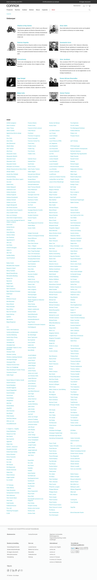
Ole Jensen (52, 417)
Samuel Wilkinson (75, 225)
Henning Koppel (32, 294)
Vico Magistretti (74, 456)
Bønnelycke (10, 319)
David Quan (10, 395)
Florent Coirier (31, 125)
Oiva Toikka (52, 415)
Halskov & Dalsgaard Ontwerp (36, 235)
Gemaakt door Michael (34, 174)
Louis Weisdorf (53, 161)
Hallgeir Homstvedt (33, 233)
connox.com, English (55, 547)
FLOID (8, 513)
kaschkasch (31, 481)
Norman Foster (53, 402)
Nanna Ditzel (52, 358)
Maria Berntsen (53, 230)
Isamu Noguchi (32, 347)
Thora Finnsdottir (75, 379)
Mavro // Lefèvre (53, 282)
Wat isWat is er (74, 484)
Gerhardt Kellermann (33, 184)
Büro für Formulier (11, 311)
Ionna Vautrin (31, 342)
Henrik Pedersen (32, 297)
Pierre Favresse (53, 499)
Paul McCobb (52, 461)
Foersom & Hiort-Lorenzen (35, 128)
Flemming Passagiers (12, 510)
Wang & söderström (75, 479)
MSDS (51, 348)
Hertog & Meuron (32, 317)
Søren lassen (73, 333)
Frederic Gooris (32, 146)
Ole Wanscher (53, 422)
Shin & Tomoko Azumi (76, 248)
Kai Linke (30, 463)
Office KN (51, 412)
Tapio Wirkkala (74, 351)
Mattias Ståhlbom (54, 279)
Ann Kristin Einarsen (12, 207)
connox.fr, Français (55, 557)
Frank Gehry (31, 143)
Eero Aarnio (10, 436)
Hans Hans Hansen (33, 243)
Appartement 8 (11, 240)
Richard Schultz (74, 166)
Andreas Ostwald (11, 200)
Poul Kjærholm (74, 123)
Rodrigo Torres (74, 184)
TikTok (19, 570)
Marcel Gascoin (53, 212)
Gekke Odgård (31, 171)
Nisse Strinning (53, 397)
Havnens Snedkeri (33, 274)
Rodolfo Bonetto (74, 179)
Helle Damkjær (32, 292)
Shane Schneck (74, 246)
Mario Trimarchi (53, 241)
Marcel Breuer (53, 210)
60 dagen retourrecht (12, 552)
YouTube (21, 570)
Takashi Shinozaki (75, 348)
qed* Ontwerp (74, 141)
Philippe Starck (53, 492)
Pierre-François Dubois (55, 505)
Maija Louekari (53, 192)
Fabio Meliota (10, 487)
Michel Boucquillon (54, 310)
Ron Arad (72, 189)
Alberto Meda (10, 146)
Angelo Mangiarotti (12, 205)
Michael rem (52, 300)
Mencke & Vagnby (54, 287)
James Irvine (31, 368)
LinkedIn (13, 570)
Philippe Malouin (53, 489)
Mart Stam (52, 248)
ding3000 (9, 408)
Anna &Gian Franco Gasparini (15, 210)
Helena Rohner (32, 287)
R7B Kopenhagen (75, 146)
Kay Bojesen (31, 486)
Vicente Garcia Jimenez (76, 453)
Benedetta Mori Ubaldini (13, 265)
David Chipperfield (11, 390)
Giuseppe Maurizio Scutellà (35, 210)
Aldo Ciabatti (10, 148)
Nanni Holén (52, 361)
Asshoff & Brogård (11, 247)
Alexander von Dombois (13, 166)
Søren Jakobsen (74, 330)
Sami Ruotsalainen (75, 223)
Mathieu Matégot (53, 271)
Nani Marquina (53, 356)
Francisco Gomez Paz (34, 141)
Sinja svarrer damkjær (76, 271)
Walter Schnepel (74, 476)
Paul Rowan (52, 464)
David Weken (10, 398)
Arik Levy (9, 242)
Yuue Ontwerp (74, 502)
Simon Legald (74, 269)
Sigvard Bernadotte (75, 258)
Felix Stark (9, 500)
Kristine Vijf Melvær (54, 123)
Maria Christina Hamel (55, 233)
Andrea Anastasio (11, 192)
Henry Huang (31, 304)
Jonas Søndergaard (33, 437)
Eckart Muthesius (11, 431)
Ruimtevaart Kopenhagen (77, 200)
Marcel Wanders (53, 215)
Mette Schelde (53, 289)
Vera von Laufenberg (76, 446)
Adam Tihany (10, 128)
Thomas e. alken (74, 364)
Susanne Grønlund (75, 325)
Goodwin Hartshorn (33, 215)
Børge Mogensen (11, 322)
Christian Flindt (11, 352)
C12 (8, 327)
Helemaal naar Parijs (33, 282)
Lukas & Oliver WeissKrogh (56, 182)
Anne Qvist (9, 224)
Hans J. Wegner (32, 246)
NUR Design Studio (54, 405)
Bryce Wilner (10, 309)
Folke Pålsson (31, 130)
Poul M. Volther (74, 125)
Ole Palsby (52, 420)
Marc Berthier (52, 200)
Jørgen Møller (31, 452)
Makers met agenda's (55, 197)
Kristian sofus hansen (34, 508)
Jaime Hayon (31, 360)
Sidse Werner (73, 251)
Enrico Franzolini (11, 457)
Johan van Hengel (33, 417)
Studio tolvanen (74, 323)
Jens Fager (31, 393)
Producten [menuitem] (10, 10)
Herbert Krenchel (32, 306)
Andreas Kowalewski (12, 197)
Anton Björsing (11, 232)
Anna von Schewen (12, 215)
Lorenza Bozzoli (53, 156)
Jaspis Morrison (32, 378)
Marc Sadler (52, 205)
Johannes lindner (32, 424)
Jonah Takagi (31, 434)
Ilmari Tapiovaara (32, 337)
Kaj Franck (31, 465)
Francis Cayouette (33, 138)
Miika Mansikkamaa (54, 323)
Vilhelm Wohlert (74, 464)
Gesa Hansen (31, 192)
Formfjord (30, 133)
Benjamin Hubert (11, 268)
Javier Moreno (32, 383)
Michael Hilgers (53, 297)
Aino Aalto (9, 138)
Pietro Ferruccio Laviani (55, 507)
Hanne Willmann (32, 238)
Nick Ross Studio (53, 379)
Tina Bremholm (74, 389)
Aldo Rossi (9, 151)
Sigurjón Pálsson (75, 256)
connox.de (52, 549)
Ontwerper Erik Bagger (55, 430)
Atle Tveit (9, 253)
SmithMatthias (74, 276)
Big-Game (9, 281)
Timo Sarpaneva (74, 387)
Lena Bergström (53, 146)
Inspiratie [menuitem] (45, 10)
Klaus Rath (31, 496)
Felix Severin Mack (12, 498)
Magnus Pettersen (54, 189)
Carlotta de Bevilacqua (13, 332)
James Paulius (32, 370)
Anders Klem (10, 184)
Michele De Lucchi (54, 315)
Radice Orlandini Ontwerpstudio (78, 148)
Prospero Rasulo (74, 136)
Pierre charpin (53, 497)
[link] (90, 6)
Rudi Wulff (73, 197)
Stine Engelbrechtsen (76, 305)
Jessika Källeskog (33, 404)
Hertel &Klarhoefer (33, 314)
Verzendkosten (35, 529)
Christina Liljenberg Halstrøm (14, 357)
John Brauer (31, 427)
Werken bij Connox (33, 549)
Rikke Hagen (73, 174)
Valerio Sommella (75, 438)
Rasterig (72, 161)
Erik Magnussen (11, 467)
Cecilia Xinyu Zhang (12, 337)
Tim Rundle (73, 384)
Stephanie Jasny (74, 294)
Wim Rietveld (73, 494)
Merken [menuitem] (31, 10)
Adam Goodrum (11, 125)
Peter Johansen (53, 481)
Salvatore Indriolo (75, 212)
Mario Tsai (52, 243)
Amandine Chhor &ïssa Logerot (15, 179)
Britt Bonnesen (10, 301)
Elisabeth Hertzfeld (12, 449)
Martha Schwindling (54, 253)
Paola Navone (53, 448)
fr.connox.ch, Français (55, 559)
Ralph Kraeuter (74, 156)
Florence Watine (32, 123)
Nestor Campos (53, 371)
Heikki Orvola (31, 279)
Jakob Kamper (32, 363)
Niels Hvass (52, 387)
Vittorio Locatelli (74, 466)
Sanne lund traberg (75, 230)
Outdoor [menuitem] (24, 10)
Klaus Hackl (31, 493)
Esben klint (9, 472)
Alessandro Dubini (11, 153)
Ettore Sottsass (11, 475)
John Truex (31, 432)
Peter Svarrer (52, 484)
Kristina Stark (31, 513)
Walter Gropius (74, 474)
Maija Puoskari (53, 194)
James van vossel (33, 373)
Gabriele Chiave (32, 159)
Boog (8, 296)
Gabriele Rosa (31, 161)
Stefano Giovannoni (75, 287)
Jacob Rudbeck (32, 355)
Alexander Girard (11, 159)
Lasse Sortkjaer (53, 136)
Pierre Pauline (53, 502)
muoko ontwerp (53, 351)
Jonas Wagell (31, 442)
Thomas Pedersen (75, 371)
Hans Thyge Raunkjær (34, 251)
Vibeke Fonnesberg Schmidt (77, 451)
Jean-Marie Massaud (33, 391)
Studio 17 (73, 310)
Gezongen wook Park (33, 194)
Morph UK (51, 343)
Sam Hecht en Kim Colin (76, 215)
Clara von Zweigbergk (12, 367)
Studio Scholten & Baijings (77, 317)
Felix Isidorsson (11, 495)
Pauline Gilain (53, 469)
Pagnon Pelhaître (53, 446)
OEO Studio (52, 410)
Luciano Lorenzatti (54, 171)
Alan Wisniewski (11, 143)
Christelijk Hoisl (11, 345)
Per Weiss (51, 476)
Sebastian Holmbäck (76, 238)
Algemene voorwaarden (56, 534)
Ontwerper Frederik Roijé (55, 433)
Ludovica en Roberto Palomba (57, 177)
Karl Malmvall (31, 475)
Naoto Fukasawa (53, 364)
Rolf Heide (73, 187)
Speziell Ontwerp (74, 282)
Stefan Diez (73, 284)
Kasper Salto (31, 483)
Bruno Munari (10, 304)
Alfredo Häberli (11, 171)
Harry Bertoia (31, 271)
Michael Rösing (53, 302)
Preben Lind (73, 133)
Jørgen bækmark (32, 450)
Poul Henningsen (53, 515)
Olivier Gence (52, 425)
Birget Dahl (10, 283)
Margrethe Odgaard (54, 228)
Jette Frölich (31, 406)
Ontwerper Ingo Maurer (55, 435)
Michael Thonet (53, 307)
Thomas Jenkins (74, 369)
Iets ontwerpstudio (33, 332)
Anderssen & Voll (11, 189)
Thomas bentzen (75, 358)
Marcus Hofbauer (54, 223)
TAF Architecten (74, 346)
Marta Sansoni (53, 251)
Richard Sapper (74, 164)
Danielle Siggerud (11, 387)
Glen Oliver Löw (32, 212)
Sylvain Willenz (74, 328)
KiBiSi (29, 488)
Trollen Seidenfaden (75, 425)
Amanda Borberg (11, 177)
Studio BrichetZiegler (76, 315)
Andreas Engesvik (11, 194)
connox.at (52, 552)
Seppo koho (73, 243)
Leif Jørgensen (53, 143)
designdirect (10, 400)
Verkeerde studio (74, 448)
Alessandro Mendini (12, 156)
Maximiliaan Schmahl (55, 284)
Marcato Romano (54, 207)
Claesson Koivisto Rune (13, 364)
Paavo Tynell (52, 443)
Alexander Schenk (11, 164)
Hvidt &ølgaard (32, 327)
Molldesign (52, 341)
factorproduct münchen (13, 493)
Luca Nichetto (53, 169)
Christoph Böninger (12, 359)
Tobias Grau (73, 399)
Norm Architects (53, 399)
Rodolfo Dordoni (74, 182)
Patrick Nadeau (53, 458)
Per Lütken (52, 474)
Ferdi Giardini (10, 503)
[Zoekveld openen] (90, 10)
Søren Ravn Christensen (76, 335)
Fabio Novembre (11, 490)
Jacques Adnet (32, 358)
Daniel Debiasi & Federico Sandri (15, 380)
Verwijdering (10, 557)
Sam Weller (73, 217)
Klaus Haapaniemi (33, 491)
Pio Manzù (52, 510)
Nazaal (51, 366)
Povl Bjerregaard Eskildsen (77, 128)
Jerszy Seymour (32, 399)
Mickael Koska (53, 320)
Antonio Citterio (11, 235)
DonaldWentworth (11, 423)
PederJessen (52, 471)
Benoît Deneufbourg (12, 273)
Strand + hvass (74, 307)
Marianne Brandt (53, 235)
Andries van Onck (11, 202)
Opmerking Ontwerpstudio (56, 438)
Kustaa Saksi (52, 125)
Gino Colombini (32, 202)
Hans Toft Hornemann (34, 253)
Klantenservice (76, 5)
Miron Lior (52, 330)
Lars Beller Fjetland (54, 130)
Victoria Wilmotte (75, 458)
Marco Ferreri (52, 220)
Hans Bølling (31, 241)
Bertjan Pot (10, 278)
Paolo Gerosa (52, 451)
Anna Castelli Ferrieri (12, 212)
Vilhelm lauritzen (74, 461)
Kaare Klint (31, 460)
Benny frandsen (11, 270)
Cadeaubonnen (32, 554)
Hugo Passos (31, 322)
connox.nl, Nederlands (56, 562)
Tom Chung (73, 407)
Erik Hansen (10, 464)
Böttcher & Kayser (11, 299)
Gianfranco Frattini (33, 200)
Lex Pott (51, 153)
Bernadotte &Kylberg (12, 276)
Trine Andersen (74, 420)
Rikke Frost (73, 171)
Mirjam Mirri (52, 328)
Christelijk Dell (10, 342)
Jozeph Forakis (32, 445)
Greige (29, 220)
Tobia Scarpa (74, 397)
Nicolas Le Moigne (54, 384)
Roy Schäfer (73, 194)
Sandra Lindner (74, 228)
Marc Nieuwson (53, 202)
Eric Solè (9, 462)
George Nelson (32, 179)
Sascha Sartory (74, 233)
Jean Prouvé (31, 388)
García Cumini (31, 166)
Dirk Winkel (10, 413)
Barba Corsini (10, 263)
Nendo (51, 369)
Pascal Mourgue (53, 456)
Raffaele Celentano (75, 151)
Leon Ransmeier (53, 148)
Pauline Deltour (53, 466)
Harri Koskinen (32, 264)
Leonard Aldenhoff (54, 151)
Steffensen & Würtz (75, 292)
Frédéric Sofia (31, 153)
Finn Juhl (9, 508)
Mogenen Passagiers (54, 338)
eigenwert (9, 441)
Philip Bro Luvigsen (54, 487)
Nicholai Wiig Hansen (55, 376)
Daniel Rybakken (11, 385)
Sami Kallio (73, 220)
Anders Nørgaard (11, 187)
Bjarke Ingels (10, 286)
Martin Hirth (52, 258)
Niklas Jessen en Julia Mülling (57, 389)
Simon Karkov (74, 266)
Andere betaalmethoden (13, 549)
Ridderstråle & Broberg (76, 169)
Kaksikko (30, 468)
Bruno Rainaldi (11, 306)
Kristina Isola (31, 510)
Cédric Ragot (10, 375)
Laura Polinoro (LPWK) (55, 141)
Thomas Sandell (74, 374)
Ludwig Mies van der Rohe (56, 179)
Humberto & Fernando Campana (36, 324)
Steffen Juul (73, 289)
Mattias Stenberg (53, 276)
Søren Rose (73, 341)
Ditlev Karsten (10, 416)
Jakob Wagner (32, 365)
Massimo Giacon (53, 264)
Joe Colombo (31, 411)
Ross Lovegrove (74, 192)
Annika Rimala (10, 227)
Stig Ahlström (74, 297)
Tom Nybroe (73, 412)
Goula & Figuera (32, 217)
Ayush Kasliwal (11, 258)
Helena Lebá (31, 284)
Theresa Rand (74, 356)
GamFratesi (31, 164)
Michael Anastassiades (55, 292)
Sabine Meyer (74, 207)
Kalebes (30, 470)
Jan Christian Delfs (33, 376)
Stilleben (72, 300)
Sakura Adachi (74, 210)
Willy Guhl (73, 492)
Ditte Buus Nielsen (11, 418)
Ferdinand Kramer (11, 505)
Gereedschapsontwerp (34, 182)
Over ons (30, 543)
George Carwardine (33, 177)
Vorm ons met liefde (75, 469)
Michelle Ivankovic (54, 317)
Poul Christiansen (54, 512)
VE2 (71, 443)
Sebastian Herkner (75, 235)
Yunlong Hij (73, 499)
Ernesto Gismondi (11, 469)
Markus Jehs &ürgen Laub (56, 246)
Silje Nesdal (73, 261)
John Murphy (31, 429)
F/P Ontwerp (10, 485)
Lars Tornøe (52, 133)
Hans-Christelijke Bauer (34, 256)
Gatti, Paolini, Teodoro (34, 169)
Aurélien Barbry (11, 255)
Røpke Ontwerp (74, 202)
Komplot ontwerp (32, 505)
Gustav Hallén (31, 228)
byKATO (9, 317)
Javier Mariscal (32, 381)
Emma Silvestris (11, 454)
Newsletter (31, 552)
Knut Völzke (31, 503)
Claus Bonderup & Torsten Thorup (16, 370)
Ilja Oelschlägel (32, 335)
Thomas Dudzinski (75, 361)
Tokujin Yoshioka (75, 405)
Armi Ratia (9, 245)
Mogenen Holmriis (54, 333)
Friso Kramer (31, 151)
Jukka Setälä (31, 447)
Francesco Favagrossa (34, 136)
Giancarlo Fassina (33, 197)
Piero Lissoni (52, 494)
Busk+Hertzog (10, 314)
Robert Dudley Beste (75, 177)
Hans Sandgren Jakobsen (35, 248)
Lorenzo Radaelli (53, 159)
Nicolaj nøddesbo (54, 381)
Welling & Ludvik (74, 487)
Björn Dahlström (11, 288)
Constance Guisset (12, 372)
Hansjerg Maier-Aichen (34, 258)
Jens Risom (31, 396)
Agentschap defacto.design (14, 133)
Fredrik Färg (31, 148)
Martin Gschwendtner (55, 256)
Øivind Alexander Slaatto (77, 512)
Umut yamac (73, 433)
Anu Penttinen (10, 237)
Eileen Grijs (10, 444)
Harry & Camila (32, 266)
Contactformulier (32, 534)
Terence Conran (74, 353)
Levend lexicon (32, 547)
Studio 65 (73, 312)
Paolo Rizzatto (53, 453)
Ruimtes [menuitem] (17, 10)
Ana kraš (9, 182)
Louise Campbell (53, 164)
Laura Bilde (52, 138)
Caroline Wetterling (12, 335)
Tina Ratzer (73, 392)
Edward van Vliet (11, 434)
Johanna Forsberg (33, 419)
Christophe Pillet (11, 362)
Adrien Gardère (11, 130)
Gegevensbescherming (56, 538)
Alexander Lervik (11, 161)
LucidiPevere (52, 174)
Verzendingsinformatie (13, 547)
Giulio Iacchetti (32, 207)
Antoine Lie (10, 229)
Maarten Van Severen (55, 187)
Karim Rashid (31, 473)
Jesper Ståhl (31, 401)
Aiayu (8, 136)
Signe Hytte (73, 253)
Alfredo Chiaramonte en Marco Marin (16, 169)
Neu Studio (52, 374)
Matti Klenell (52, 274)
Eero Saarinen (10, 439)
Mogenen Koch (53, 335)
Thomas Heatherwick (76, 366)
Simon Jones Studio (75, 264)
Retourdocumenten (12, 554)
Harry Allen (31, 269)
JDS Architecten (32, 386)
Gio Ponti (30, 205)
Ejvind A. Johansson (12, 446)
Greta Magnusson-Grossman (35, 223)
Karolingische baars (33, 478)
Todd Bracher (74, 402)
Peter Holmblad (53, 479)
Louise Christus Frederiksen (56, 166)
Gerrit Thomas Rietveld (34, 187)
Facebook (11, 570)
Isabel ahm (31, 345)
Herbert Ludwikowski (33, 309)
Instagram (8, 570)
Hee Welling (31, 276)
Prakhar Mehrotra (75, 130)
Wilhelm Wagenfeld (75, 489)
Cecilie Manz (10, 340)
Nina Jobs (52, 392)
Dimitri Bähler (10, 405)
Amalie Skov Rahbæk (12, 174)
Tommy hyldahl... (75, 415)
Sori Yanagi (73, 279)
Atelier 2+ (9, 250)
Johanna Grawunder (33, 422)
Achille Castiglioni (11, 123)
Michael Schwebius (54, 305)
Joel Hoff (30, 414)
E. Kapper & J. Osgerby (13, 429)
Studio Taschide (74, 320)
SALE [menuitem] (53, 10)
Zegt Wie (72, 507)
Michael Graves (53, 294)
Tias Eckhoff (73, 381)
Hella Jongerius (32, 289)
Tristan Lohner (74, 422)
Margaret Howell (53, 225)
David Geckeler (11, 393)
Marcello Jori (52, 217)
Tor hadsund (73, 417)
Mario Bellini (52, 238)
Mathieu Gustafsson (54, 269)
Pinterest (16, 570)
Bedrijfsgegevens (54, 536)
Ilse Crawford (31, 340)
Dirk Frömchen (10, 411)
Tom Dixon (73, 410)
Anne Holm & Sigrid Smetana (14, 217)
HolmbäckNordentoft (33, 319)
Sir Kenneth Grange (75, 274)
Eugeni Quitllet (10, 477)
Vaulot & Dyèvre (74, 440)
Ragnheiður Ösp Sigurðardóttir (78, 153)
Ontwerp (51, 428)
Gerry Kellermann (32, 189)
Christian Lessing (11, 354)
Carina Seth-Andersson (13, 329)
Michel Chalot (53, 312)
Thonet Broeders (74, 376)
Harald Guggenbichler (34, 261)
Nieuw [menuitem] (38, 10)
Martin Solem (52, 261)
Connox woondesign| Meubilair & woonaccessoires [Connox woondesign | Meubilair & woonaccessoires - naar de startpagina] (13, 6)
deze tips (9, 403)
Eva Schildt (10, 480)
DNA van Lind (10, 421)
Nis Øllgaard (52, 394)
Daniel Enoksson (11, 382)
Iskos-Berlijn (31, 350)
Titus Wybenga (74, 394)
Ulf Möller (73, 430)
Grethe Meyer (31, 225)
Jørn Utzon (31, 455)
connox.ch (52, 554)
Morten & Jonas (53, 346)
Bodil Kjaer (9, 294)
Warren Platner (74, 481)
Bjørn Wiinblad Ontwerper (13, 291)
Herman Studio (32, 311)
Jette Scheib (31, 409)
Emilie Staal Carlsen (12, 452)
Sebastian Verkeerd (75, 241)
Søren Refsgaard (74, 338)
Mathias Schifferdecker (55, 266)
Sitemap (30, 557)
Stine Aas (73, 302)
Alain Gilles (10, 141)
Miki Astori (52, 325)
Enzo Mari (9, 459)
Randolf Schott (74, 159)
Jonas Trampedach (33, 440)
